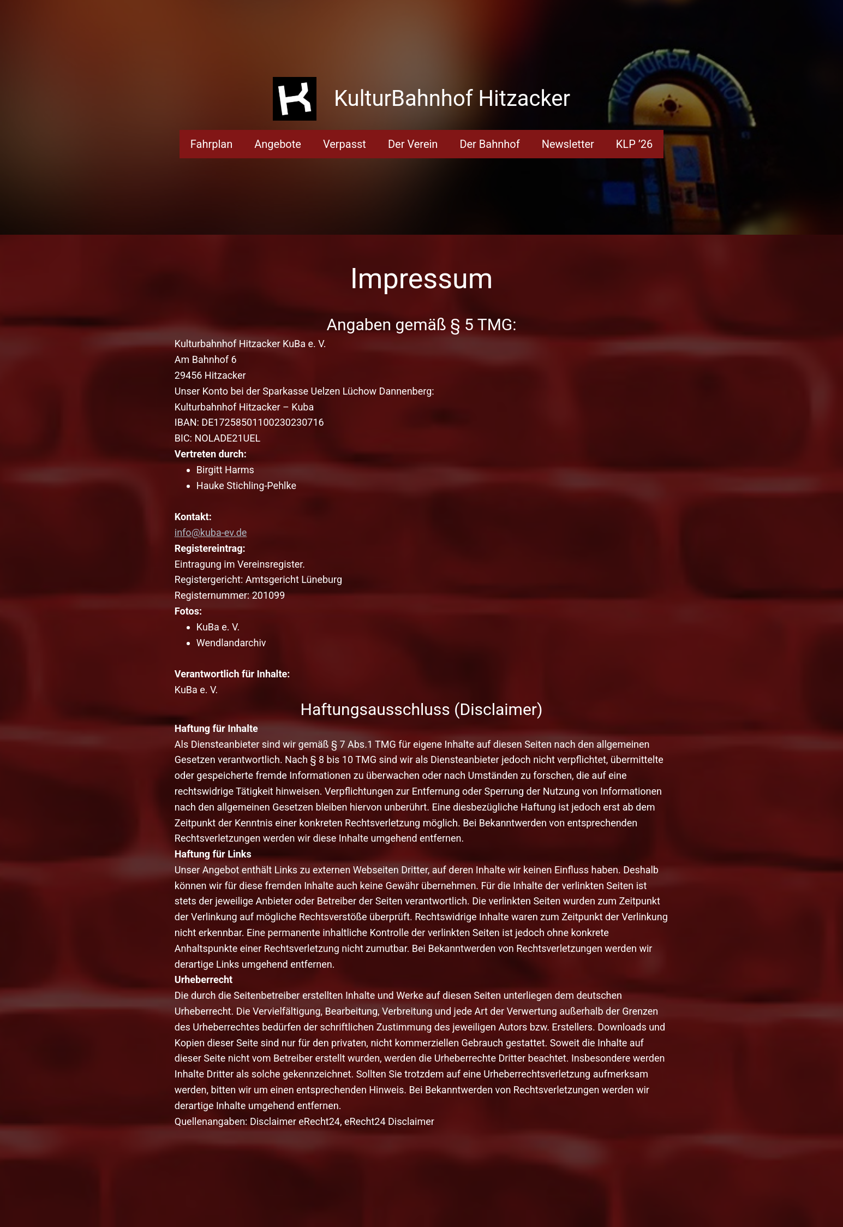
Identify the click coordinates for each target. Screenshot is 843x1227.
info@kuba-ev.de (211, 532)
